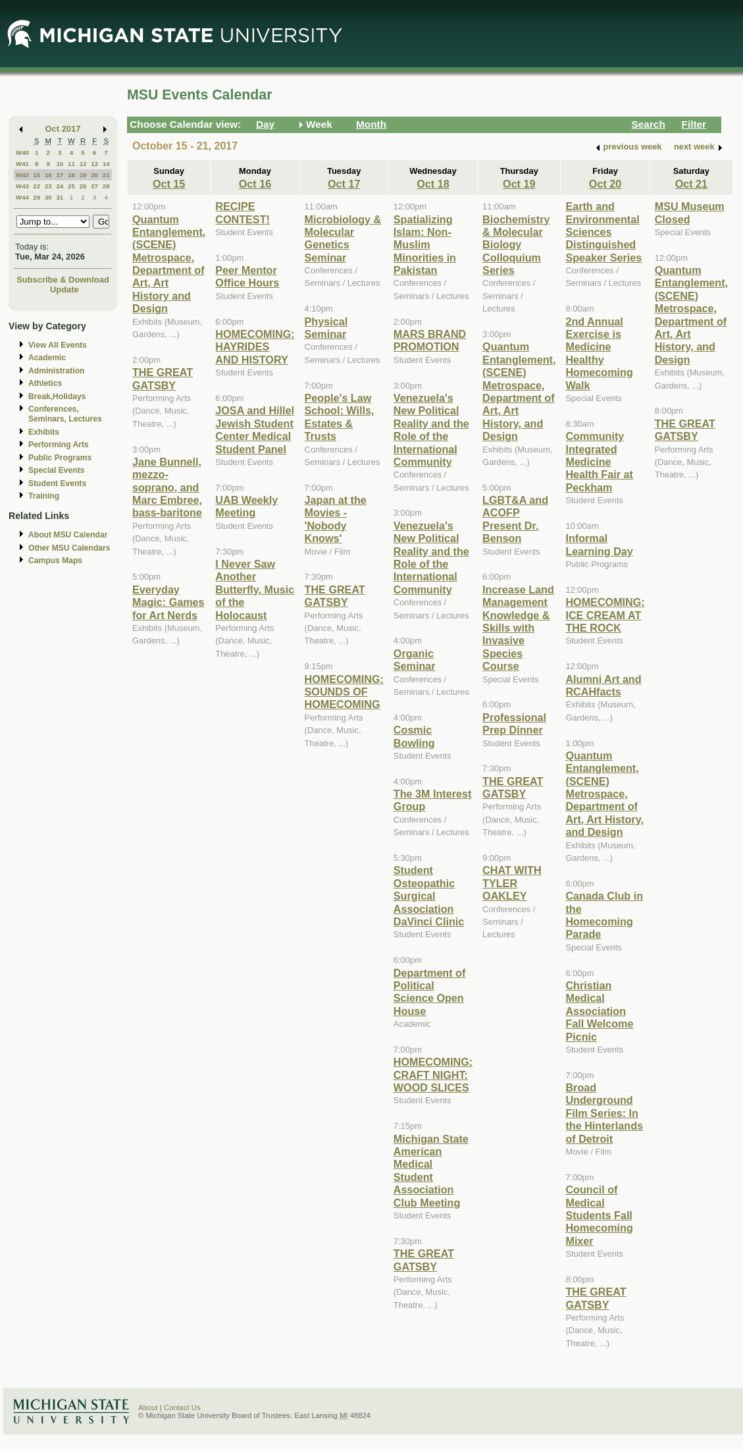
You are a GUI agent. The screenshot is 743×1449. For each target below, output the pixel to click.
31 (59, 197)
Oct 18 (433, 184)
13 (94, 163)
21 (106, 174)
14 (106, 163)
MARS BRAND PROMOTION (430, 340)
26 (83, 186)
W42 (22, 174)
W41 (22, 163)
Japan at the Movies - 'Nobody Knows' (336, 519)
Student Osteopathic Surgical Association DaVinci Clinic (429, 895)
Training (43, 496)
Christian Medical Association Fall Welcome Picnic (599, 1011)
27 (94, 186)
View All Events (57, 345)
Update (64, 289)
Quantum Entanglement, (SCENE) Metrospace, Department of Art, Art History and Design (168, 264)
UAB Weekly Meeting (246, 506)
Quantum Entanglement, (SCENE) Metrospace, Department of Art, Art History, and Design (518, 391)
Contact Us (182, 1407)
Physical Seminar (326, 327)
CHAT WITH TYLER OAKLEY (511, 883)
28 (106, 186)
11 (71, 163)
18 (71, 174)
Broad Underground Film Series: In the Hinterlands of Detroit (604, 1113)
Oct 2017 (63, 129)
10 (59, 163)
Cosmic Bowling (414, 736)
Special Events (56, 470)
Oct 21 (691, 184)
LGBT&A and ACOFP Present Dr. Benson (515, 519)
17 (59, 174)
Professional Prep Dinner (514, 723)
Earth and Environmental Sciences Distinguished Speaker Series (603, 231)
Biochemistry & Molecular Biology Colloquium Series (516, 245)
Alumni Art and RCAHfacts (603, 685)
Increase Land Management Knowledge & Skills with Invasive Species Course (518, 628)
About (148, 1407)
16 (48, 174)
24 (59, 186)
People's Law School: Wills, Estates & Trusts (339, 417)
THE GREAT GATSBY (162, 378)
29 (36, 197)
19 (83, 174)
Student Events (57, 483)
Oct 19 (519, 184)
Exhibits (43, 432)
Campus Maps (55, 560)
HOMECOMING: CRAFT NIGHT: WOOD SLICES (433, 1074)
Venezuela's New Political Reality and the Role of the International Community (431, 430)
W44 (22, 197)
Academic (47, 357)
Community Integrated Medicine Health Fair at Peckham (598, 461)
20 (94, 174)
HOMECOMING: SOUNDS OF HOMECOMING (344, 692)
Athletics (45, 383)
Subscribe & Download (62, 280)
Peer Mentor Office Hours (247, 276)
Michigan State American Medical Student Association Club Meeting (431, 1171)
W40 (22, 152)
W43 (22, 186)
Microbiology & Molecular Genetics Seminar (343, 238)
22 (36, 186)
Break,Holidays (57, 396)
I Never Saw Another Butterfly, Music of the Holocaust (254, 589)
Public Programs (59, 457)
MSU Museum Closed (690, 212)
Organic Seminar (415, 659)
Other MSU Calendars (69, 548)
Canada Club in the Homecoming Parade (604, 915)
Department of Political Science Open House (430, 992)
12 (83, 163)
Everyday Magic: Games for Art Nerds (168, 602)
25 (71, 186)
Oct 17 (344, 184)
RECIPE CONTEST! (242, 212)
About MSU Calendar (67, 534)
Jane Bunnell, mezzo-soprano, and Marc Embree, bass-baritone (167, 487)
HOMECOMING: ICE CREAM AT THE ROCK (604, 615)
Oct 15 (169, 184)
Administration (56, 370)
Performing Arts (58, 444)
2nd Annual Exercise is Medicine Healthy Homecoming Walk (598, 353)
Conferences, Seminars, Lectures (65, 414)
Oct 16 (255, 184)
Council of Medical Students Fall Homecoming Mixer (598, 1215)
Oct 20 (605, 184)
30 (48, 197)
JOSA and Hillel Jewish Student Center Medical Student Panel (254, 429)
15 (36, 174)
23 (48, 186)
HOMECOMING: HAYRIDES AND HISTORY (254, 347)
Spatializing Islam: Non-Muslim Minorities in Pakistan (425, 245)
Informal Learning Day (598, 544)
